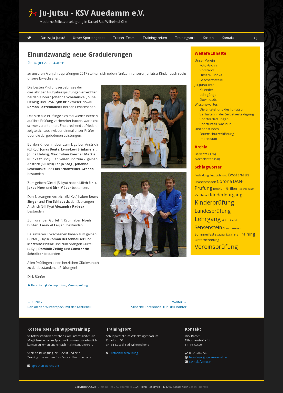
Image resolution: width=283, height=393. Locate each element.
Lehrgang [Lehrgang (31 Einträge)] (208, 219)
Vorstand (207, 70)
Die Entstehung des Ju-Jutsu (221, 109)
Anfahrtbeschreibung (124, 353)
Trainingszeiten (155, 37)
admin (60, 63)
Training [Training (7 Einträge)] (247, 234)
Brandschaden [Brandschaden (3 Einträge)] (205, 182)
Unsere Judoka (211, 75)
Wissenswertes (206, 104)
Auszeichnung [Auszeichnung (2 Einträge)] (218, 175)
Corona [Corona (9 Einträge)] (224, 181)
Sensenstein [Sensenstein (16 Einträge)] (208, 227)
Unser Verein (205, 60)
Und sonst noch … (208, 129)
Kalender (206, 89)
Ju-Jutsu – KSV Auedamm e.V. (116, 387)
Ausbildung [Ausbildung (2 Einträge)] (202, 175)
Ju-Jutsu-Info (204, 85)
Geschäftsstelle (211, 80)
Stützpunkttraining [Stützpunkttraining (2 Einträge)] (226, 234)
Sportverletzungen (214, 119)
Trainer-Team (123, 37)
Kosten (208, 37)
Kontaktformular (200, 361)
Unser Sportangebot (89, 37)
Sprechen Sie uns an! (45, 366)
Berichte (36, 285)
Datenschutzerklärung (217, 134)
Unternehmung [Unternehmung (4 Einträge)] (207, 239)
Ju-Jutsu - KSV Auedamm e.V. (92, 13)
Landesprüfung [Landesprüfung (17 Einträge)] (213, 210)
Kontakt (228, 37)
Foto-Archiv (208, 65)
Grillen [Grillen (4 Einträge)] (231, 188)
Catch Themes (198, 387)
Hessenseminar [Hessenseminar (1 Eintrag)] (246, 188)
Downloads (208, 99)
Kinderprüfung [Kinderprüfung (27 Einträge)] (214, 202)
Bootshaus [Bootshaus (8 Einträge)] (238, 175)
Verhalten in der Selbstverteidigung (227, 114)
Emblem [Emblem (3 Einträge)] (219, 188)
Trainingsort (185, 37)
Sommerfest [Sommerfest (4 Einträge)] (204, 234)
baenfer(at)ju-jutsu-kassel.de (208, 357)
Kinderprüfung (57, 285)
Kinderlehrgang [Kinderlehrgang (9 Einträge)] (226, 195)
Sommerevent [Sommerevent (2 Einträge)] (232, 228)
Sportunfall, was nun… (217, 124)
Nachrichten (204, 159)
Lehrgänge (208, 94)
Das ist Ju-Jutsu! (53, 37)
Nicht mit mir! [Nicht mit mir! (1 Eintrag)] (229, 220)
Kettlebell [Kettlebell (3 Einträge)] (202, 195)
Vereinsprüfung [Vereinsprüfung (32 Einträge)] (216, 246)
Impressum (208, 138)
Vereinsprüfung (78, 285)
